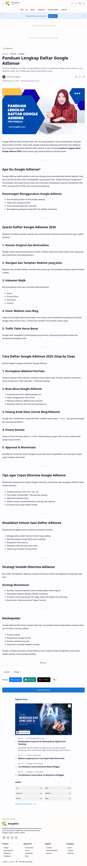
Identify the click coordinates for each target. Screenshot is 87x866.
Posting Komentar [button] (43, 690)
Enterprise (7, 853)
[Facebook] (4, 837)
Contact (49, 847)
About (70, 847)
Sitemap (71, 853)
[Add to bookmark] (69, 705)
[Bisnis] (32, 9)
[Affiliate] (58, 793)
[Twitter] (12, 837)
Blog (26, 856)
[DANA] (30, 755)
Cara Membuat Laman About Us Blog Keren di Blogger (41, 775)
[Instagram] (8, 837)
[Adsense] (6, 672)
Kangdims (15, 2)
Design (6, 847)
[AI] (27, 9)
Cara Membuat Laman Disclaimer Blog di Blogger (39, 766)
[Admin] (13, 77)
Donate (49, 853)
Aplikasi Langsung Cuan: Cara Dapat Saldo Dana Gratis (41, 758)
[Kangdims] (8, 3)
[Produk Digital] (53, 9)
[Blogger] (16, 672)
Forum (27, 850)
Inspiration (29, 853)
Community (29, 847)
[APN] (22, 9)
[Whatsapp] (16, 837)
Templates (7, 856)
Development (8, 850)
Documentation (51, 850)
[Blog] (58, 798)
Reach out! (53, 16)
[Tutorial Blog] (38, 763)
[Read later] (76, 76)
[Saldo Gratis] (37, 755)
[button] (3, 3)
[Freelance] (41, 9)
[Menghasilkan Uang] (37, 738)
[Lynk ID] (64, 9)
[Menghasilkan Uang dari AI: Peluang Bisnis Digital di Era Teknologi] (43, 719)
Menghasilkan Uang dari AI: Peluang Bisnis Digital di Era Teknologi (42, 742)
